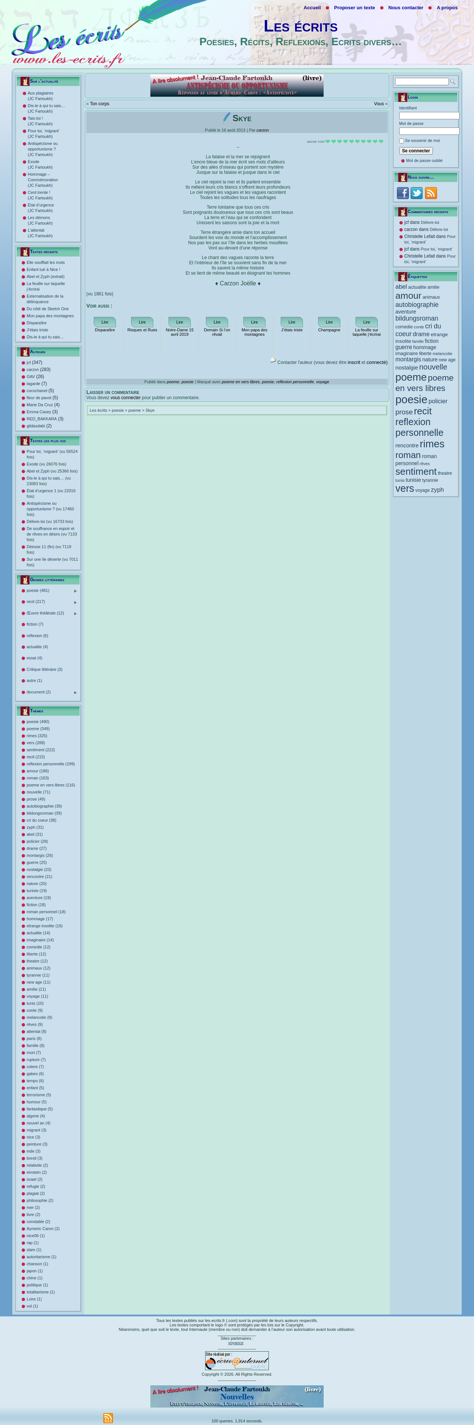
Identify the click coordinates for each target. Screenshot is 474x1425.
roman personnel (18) (46, 911)
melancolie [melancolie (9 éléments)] (442, 353)
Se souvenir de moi (422, 140)
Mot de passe (411, 123)
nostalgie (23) (39, 869)
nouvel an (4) (38, 1123)
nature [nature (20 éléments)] (429, 359)
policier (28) (37, 841)
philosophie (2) (40, 1200)
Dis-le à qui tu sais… (45, 337)
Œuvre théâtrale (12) (52, 613)
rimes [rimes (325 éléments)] (432, 444)
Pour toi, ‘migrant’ (437, 249)
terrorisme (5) (39, 1095)
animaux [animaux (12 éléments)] (431, 297)
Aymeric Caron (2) (43, 1228)
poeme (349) (38, 728)
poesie (187, 382)
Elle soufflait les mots (46, 262)
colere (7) (35, 1066)
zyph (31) (35, 827)
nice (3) (33, 1137)
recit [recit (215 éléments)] (423, 411)
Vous (379, 103)
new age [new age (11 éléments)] (447, 359)
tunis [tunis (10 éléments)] (400, 480)
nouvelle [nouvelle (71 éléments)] (433, 367)
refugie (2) (36, 1186)
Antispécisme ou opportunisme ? (50, 509)
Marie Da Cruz (40, 404)
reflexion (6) (37, 635)
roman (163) (38, 778)
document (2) (52, 692)
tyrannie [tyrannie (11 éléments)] (430, 480)
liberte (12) (36, 954)
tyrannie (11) (38, 975)
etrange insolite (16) (45, 926)
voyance (235, 1343)
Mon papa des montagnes (50, 316)
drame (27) (37, 848)
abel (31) (35, 834)
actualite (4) (37, 646)
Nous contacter (406, 7)
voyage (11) (37, 996)
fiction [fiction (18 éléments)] (431, 341)
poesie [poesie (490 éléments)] (411, 399)
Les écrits (301, 25)
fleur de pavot (39, 397)
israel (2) (35, 1179)
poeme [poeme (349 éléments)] (411, 377)
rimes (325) (37, 735)
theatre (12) (37, 961)
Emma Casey (39, 412)
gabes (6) (35, 1073)
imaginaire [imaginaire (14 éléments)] (406, 353)
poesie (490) (38, 721)
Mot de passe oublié (424, 160)
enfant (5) (35, 1088)
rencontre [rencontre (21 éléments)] (407, 445)
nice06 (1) (36, 1235)
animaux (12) (38, 968)
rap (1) (33, 1242)
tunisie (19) (37, 890)
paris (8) (34, 1038)
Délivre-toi (50, 521)
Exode (46, 464)
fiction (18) (36, 904)
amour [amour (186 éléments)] (408, 296)
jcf (29, 362)
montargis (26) (40, 855)
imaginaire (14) (40, 940)
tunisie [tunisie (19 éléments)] (413, 480)
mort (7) (34, 1052)
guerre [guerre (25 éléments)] (403, 347)
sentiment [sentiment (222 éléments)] (416, 471)
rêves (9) (35, 1024)
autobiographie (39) (44, 806)
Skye (150, 410)
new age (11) (38, 982)
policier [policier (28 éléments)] (437, 401)
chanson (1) (37, 1264)
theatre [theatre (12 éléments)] (445, 473)
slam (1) (34, 1249)
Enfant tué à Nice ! (43, 269)
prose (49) (36, 799)
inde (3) (33, 1151)
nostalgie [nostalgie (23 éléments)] (406, 367)
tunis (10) (35, 1003)
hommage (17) (40, 919)
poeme (173, 382)
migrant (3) (36, 1130)
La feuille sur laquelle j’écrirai (367, 332)
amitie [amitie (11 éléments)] (433, 287)
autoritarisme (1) (41, 1257)
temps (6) (35, 1080)
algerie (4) (36, 1116)
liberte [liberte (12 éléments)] (425, 353)
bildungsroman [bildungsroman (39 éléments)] (416, 318)
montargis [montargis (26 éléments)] (408, 359)
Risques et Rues (142, 330)
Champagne (329, 330)
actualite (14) (38, 933)
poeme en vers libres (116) (51, 785)
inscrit (354, 362)
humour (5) (37, 1102)
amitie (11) (36, 989)
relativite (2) (37, 1165)
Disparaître (37, 323)
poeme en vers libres (241, 382)
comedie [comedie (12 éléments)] (404, 326)
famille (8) (35, 1045)
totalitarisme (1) (41, 1292)
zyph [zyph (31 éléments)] (437, 489)
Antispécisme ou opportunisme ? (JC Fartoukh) (43, 149)
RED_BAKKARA (42, 419)
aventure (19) (39, 897)
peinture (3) (37, 1144)
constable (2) (38, 1221)
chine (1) (35, 1278)
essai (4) (34, 658)
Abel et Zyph (52, 471)
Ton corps (99, 103)
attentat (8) (36, 1031)
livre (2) (33, 1214)
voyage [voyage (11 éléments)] (422, 490)
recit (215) (36, 757)
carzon (33, 369)
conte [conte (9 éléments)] (419, 327)
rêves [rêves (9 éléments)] (425, 463)
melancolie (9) (39, 1017)
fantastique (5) (40, 1109)
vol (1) (32, 1306)
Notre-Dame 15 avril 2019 (180, 332)
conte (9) (35, 1010)
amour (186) (38, 771)
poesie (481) (52, 591)
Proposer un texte (354, 7)
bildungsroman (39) (44, 813)
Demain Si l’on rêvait (217, 332)
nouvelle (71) (38, 792)
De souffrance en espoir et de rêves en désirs (52, 534)
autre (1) (34, 680)
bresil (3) (35, 1158)
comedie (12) (38, 947)
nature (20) (37, 883)
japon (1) (35, 1271)
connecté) (377, 362)
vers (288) (36, 742)
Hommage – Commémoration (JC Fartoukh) (43, 180)
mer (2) (33, 1207)
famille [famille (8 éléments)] (418, 341)
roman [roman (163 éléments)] (408, 455)
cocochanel (37, 390)
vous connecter (126, 397)
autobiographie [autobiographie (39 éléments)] (417, 304)
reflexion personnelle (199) (51, 764)
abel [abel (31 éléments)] (401, 286)
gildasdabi (36, 426)
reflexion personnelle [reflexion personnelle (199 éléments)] (419, 427)
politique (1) (37, 1285)
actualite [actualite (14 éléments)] (417, 287)
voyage (322, 382)
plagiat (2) (36, 1193)
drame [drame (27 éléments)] (421, 334)
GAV (31, 376)
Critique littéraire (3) (45, 669)
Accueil (312, 7)
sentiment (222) (41, 750)
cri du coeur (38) (41, 820)
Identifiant (408, 108)
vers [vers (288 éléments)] (404, 488)
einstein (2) (37, 1172)
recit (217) (52, 602)
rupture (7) (36, 1059)
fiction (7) (35, 624)
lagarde (33, 383)
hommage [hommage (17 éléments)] (424, 347)
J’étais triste (37, 330)
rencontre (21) (39, 876)
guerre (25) (37, 862)
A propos (447, 7)
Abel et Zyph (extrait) (45, 276)
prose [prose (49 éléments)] (404, 412)
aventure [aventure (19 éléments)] (405, 312)
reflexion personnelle (295, 382)
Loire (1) (34, 1299)
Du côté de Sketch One (48, 308)
